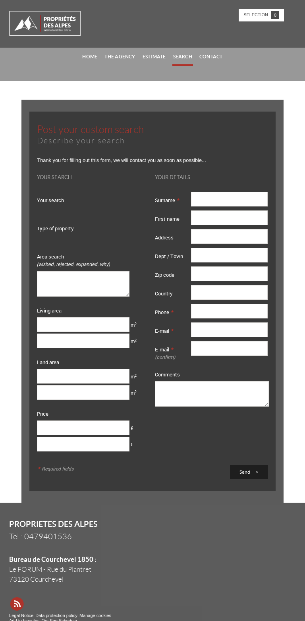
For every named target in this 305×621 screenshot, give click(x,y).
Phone (164, 312)
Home (89, 56)
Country (164, 293)
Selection (261, 15)
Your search (50, 200)
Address (164, 237)
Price (42, 413)
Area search (73, 260)
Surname (167, 200)
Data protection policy (56, 615)
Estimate (154, 56)
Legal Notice (21, 615)
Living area (49, 310)
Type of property (55, 228)
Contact (211, 56)
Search (182, 56)
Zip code (164, 274)
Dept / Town (169, 256)
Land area (48, 362)
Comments (167, 374)
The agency (119, 56)
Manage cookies (95, 615)
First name (167, 218)
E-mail (164, 330)
